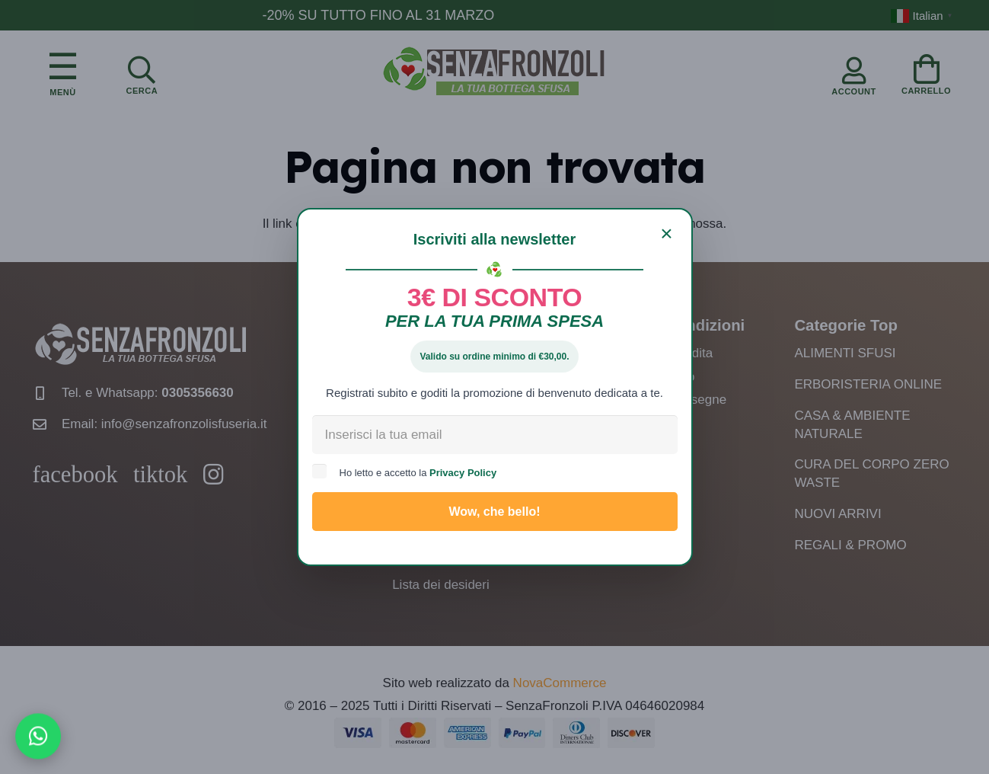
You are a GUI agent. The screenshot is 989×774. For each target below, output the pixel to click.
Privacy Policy (462, 472)
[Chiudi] (667, 234)
